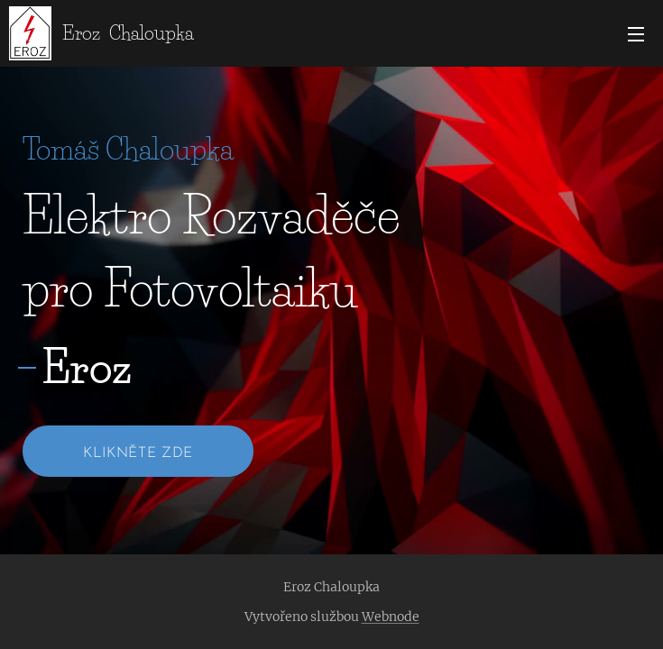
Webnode (390, 616)
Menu (636, 34)
